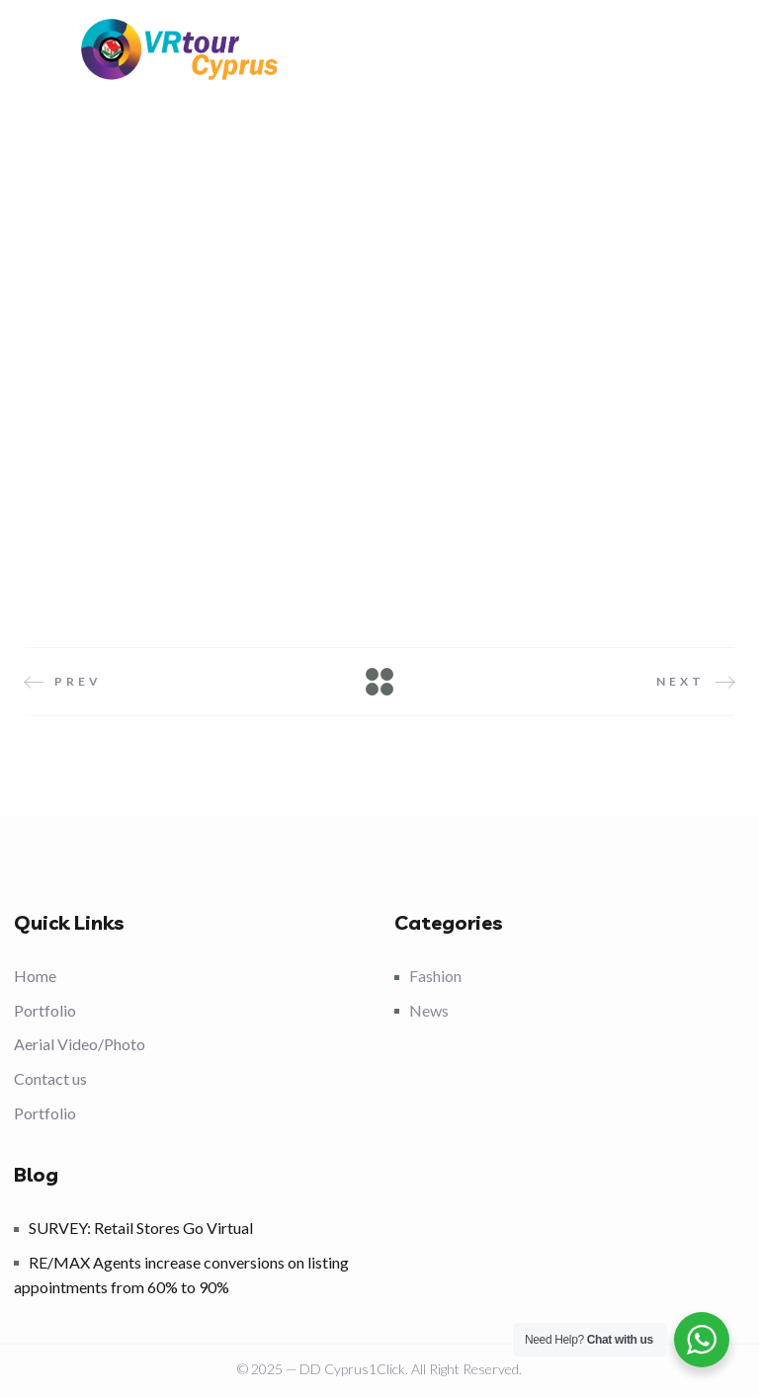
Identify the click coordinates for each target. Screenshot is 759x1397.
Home (35, 975)
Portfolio (45, 1010)
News (429, 1010)
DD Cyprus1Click (352, 1368)
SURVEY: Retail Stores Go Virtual (141, 1227)
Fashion (435, 975)
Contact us (50, 1078)
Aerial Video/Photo (79, 1043)
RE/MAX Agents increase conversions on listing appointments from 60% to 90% (181, 1275)
